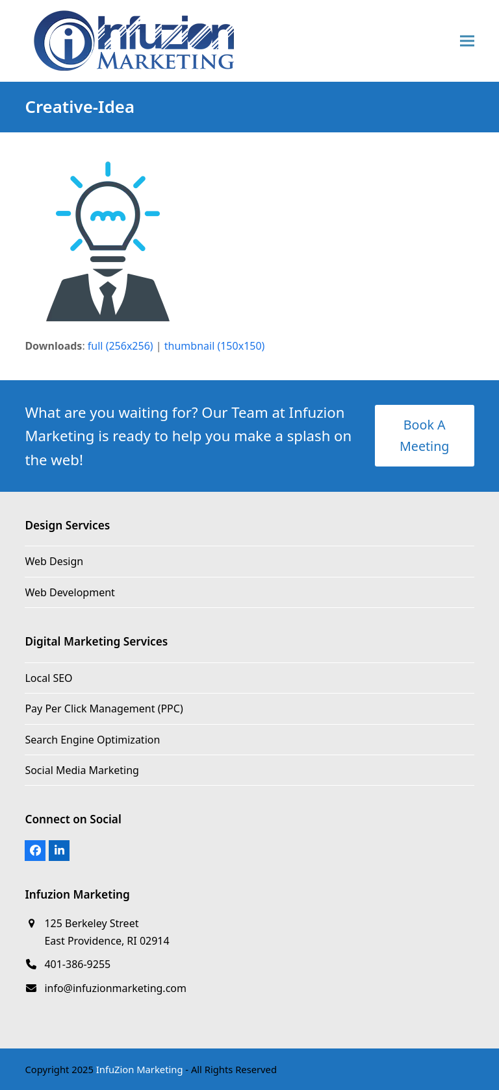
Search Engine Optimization (92, 740)
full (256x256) (120, 346)
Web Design (54, 561)
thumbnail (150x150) (214, 346)
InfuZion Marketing (139, 1069)
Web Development (69, 592)
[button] (467, 41)
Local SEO (48, 678)
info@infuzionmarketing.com (115, 988)
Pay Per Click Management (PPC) (104, 708)
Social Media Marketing (81, 770)
